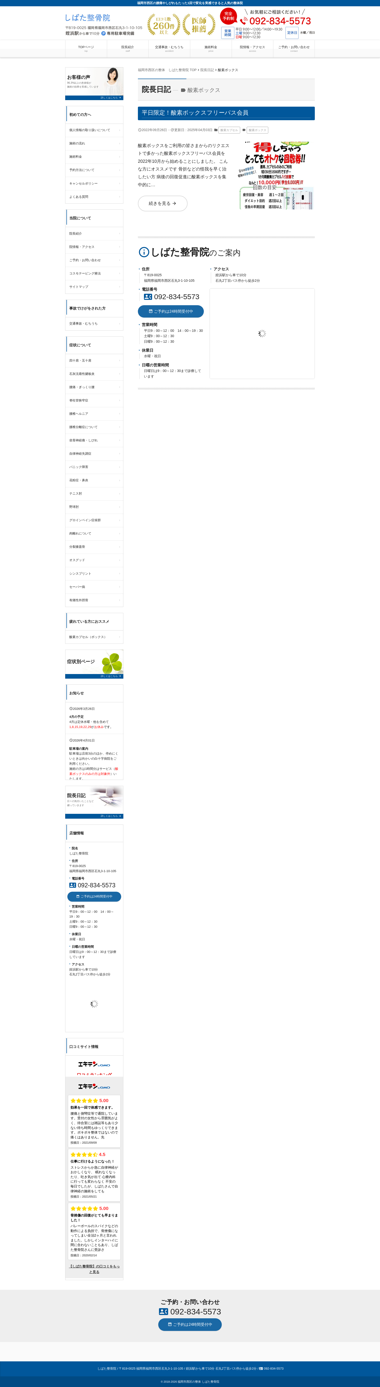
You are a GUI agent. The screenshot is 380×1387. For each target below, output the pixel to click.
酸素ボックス (257, 130)
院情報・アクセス (252, 49)
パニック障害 (78, 467)
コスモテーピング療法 (85, 273)
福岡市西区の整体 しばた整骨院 (198, 1381)
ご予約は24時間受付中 (171, 311)
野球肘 (74, 507)
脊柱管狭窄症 (78, 400)
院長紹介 (128, 49)
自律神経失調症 (80, 453)
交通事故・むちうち (169, 49)
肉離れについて (80, 533)
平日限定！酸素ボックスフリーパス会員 (195, 112)
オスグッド (77, 560)
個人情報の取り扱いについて (89, 130)
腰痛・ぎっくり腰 (82, 387)
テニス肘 (75, 493)
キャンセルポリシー (83, 183)
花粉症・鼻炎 (78, 480)
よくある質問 (78, 197)
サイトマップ (78, 287)
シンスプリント (80, 573)
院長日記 (156, 89)
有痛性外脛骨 (78, 600)
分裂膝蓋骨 (77, 547)
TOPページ (86, 49)
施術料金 (211, 49)
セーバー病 (77, 587)
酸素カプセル (229, 130)
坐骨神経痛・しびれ (83, 440)
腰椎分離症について (83, 427)
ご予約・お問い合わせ (294, 49)
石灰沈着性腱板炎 (82, 374)
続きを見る (163, 203)
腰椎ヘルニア (78, 413)
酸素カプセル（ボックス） (88, 637)
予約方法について (82, 170)
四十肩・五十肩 (80, 360)
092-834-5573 (171, 297)
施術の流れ (77, 143)
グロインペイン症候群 (85, 520)
